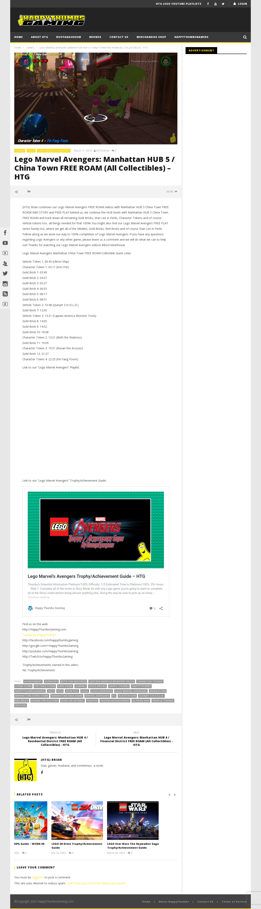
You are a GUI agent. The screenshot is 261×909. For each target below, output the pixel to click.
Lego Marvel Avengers (54, 150)
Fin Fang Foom (45, 686)
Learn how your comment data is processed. (96, 883)
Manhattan (158, 690)
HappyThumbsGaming (30, 690)
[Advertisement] (220, 90)
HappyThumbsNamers (191, 37)
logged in (38, 877)
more (172, 191)
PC (114, 695)
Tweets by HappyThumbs (39, 635)
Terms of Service (234, 901)
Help (51, 690)
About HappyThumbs (174, 901)
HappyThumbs (141, 686)
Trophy (92, 700)
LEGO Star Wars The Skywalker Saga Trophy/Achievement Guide (149, 846)
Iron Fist (72, 690)
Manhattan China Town (31, 695)
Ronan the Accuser (44, 700)
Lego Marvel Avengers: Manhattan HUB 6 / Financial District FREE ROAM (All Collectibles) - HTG (136, 739)
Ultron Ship (141, 700)
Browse (95, 37)
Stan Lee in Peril (72, 700)
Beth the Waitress (73, 681)
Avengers (51, 681)
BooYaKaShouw (68, 37)
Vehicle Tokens (163, 700)
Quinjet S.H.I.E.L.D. (151, 695)
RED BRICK (21, 700)
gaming (80, 686)
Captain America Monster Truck (111, 681)
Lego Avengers (101, 690)
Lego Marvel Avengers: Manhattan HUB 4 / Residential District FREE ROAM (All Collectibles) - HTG (55, 739)
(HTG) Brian (102, 150)
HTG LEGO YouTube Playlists (178, 4)
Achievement (33, 681)
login (242, 4)
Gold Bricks (97, 686)
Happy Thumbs (119, 686)
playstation (127, 695)
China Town (23, 686)
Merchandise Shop (151, 37)
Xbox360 (20, 705)
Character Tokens (150, 681)
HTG (60, 690)
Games (30, 47)
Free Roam (65, 686)
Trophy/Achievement (115, 700)
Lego (84, 690)
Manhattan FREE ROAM (66, 695)
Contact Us (118, 37)
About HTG (39, 37)
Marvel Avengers (97, 695)
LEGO (31, 150)
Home (18, 37)
